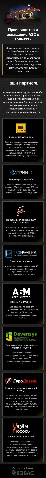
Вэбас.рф (29, 468)
